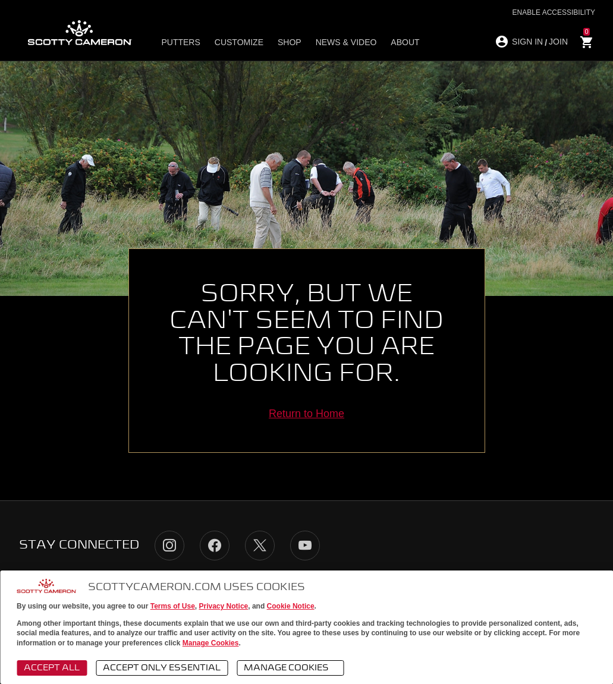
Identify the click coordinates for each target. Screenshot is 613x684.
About (405, 42)
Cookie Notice (291, 606)
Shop (289, 42)
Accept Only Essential (162, 668)
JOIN (558, 41)
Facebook (215, 545)
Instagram (169, 545)
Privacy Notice (224, 606)
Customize (239, 42)
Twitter (260, 545)
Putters (180, 42)
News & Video (346, 42)
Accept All (52, 668)
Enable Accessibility (554, 12)
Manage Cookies (211, 643)
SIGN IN (527, 41)
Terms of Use (172, 606)
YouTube (305, 545)
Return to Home (306, 414)
